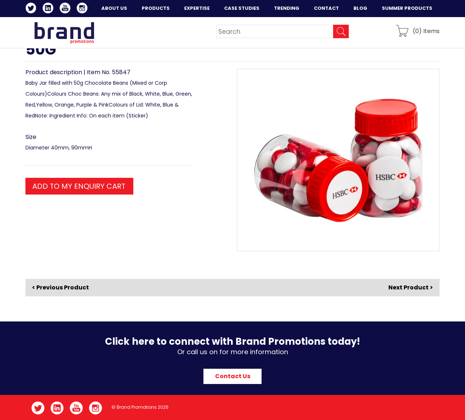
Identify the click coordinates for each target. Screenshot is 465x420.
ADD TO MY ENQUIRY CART (78, 186)
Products (156, 8)
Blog (360, 8)
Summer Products (407, 8)
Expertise (197, 8)
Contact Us (232, 376)
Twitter (32, 9)
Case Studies (241, 8)
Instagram (83, 9)
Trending (286, 8)
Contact (326, 8)
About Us (114, 8)
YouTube (66, 9)
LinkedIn (49, 9)
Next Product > (410, 287)
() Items (426, 31)
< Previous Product (60, 288)
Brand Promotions (64, 32)
